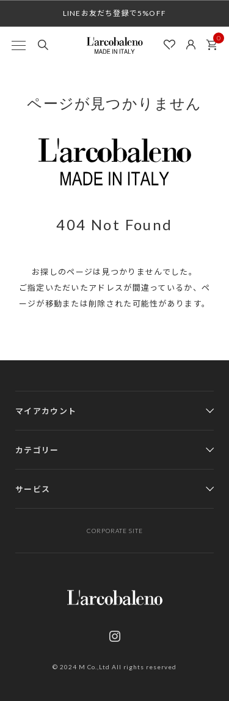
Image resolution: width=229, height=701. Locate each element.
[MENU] (18, 45)
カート (215, 41)
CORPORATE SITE (115, 530)
